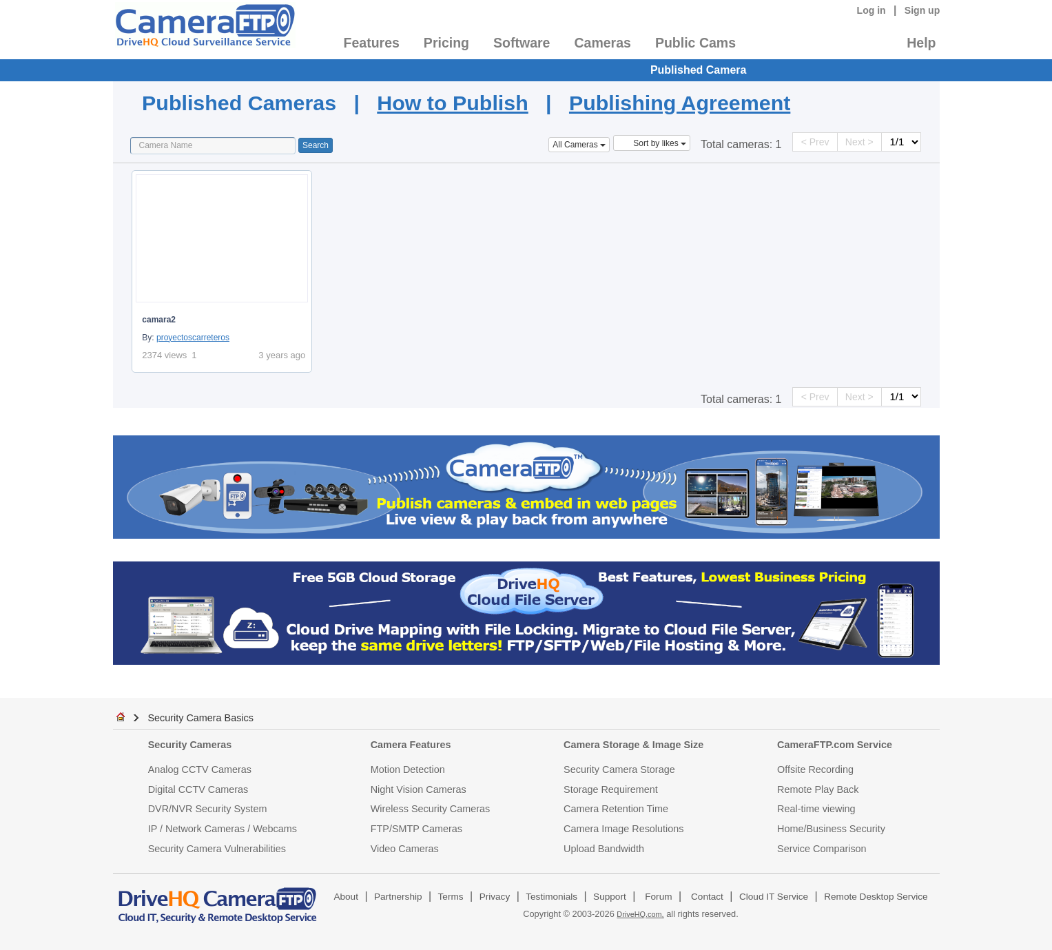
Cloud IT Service (773, 896)
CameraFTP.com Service (834, 744)
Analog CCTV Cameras (199, 769)
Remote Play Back (817, 789)
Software (521, 42)
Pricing (446, 42)
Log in (871, 10)
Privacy (494, 896)
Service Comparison (822, 848)
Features (372, 42)
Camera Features (411, 744)
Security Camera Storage (619, 769)
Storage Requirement (611, 789)
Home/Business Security (831, 828)
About (345, 896)
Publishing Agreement (679, 102)
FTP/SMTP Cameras (416, 828)
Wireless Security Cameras (431, 808)
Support (609, 896)
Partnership (398, 896)
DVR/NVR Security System (207, 808)
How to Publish (452, 102)
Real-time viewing (816, 808)
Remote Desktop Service (875, 896)
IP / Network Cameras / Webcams (222, 828)
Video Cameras (405, 848)
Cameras (602, 42)
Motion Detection (408, 769)
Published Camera (698, 70)
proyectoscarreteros (192, 337)
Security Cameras (190, 744)
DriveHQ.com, (640, 914)
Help (921, 42)
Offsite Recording (815, 769)
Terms (451, 896)
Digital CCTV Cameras (198, 789)
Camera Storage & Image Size (633, 744)
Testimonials (551, 896)
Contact (707, 896)
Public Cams (695, 42)
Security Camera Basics (200, 717)
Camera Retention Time (616, 808)
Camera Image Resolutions (623, 828)
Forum (658, 896)
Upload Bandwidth (604, 848)
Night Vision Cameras (418, 789)
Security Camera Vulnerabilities (217, 848)
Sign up (922, 10)
